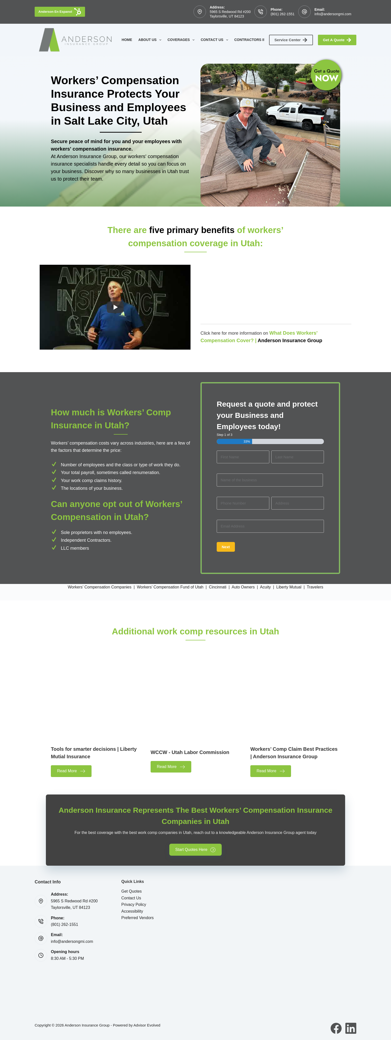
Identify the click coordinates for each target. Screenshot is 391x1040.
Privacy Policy (133, 904)
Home (127, 40)
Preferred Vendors (137, 918)
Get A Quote (337, 39)
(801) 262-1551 (282, 14)
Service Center (291, 39)
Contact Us (215, 40)
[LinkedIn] (350, 1028)
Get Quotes (131, 891)
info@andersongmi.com (332, 14)
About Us (150, 40)
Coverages (182, 40)
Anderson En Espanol (59, 11)
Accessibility (132, 911)
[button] (195, 850)
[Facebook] (336, 1028)
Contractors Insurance (262, 40)
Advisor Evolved (146, 1025)
